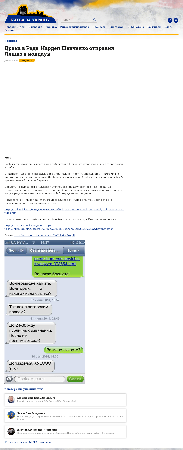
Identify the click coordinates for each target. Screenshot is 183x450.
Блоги (168, 27)
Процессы (99, 27)
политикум (45, 442)
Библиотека (136, 27)
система (13, 442)
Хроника (51, 27)
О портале (35, 27)
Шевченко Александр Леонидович (37, 429)
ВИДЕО (33, 442)
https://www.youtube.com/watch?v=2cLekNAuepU (44, 235)
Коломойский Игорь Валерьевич (36, 397)
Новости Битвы (14, 27)
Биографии (116, 27)
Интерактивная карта (74, 27)
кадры (23, 442)
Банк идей (154, 27)
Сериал (9, 30)
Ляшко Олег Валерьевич (31, 413)
